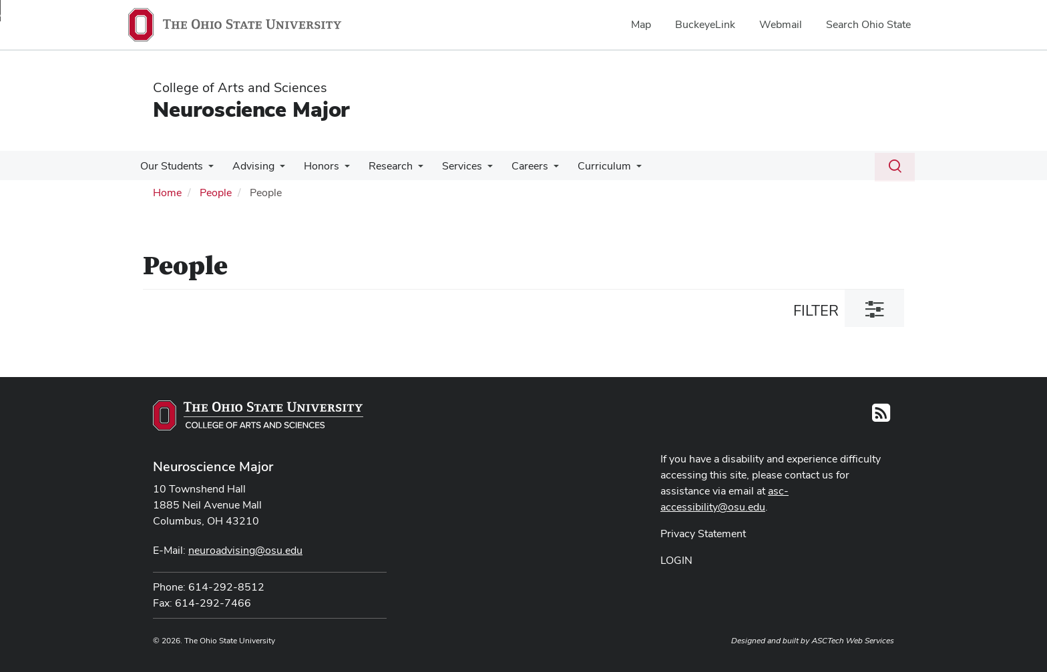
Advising (249, 166)
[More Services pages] (475, 169)
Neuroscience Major (251, 109)
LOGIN (676, 560)
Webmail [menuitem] (780, 24)
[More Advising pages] (275, 169)
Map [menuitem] (641, 24)
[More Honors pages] (338, 169)
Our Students (170, 166)
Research (381, 166)
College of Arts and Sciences (240, 87)
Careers (515, 166)
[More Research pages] (408, 169)
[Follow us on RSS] (881, 417)
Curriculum (587, 166)
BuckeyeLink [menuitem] (705, 24)
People (216, 193)
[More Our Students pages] (207, 169)
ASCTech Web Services (852, 640)
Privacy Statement (703, 534)
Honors (315, 166)
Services (450, 166)
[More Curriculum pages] (619, 169)
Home (167, 193)
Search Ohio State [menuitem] (868, 24)
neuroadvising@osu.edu (245, 550)
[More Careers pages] (539, 169)
